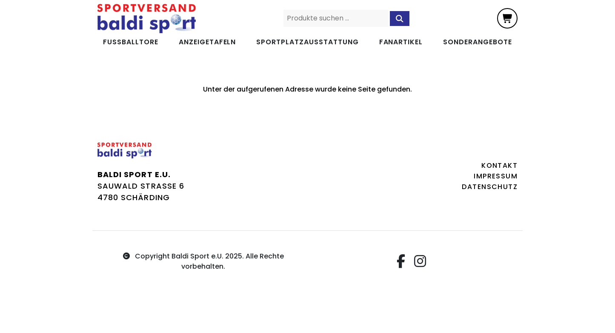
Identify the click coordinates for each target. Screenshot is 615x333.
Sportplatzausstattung (307, 42)
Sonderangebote (477, 42)
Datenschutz (490, 187)
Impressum (496, 176)
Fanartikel (401, 42)
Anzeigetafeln (207, 42)
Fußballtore (130, 42)
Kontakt (499, 165)
